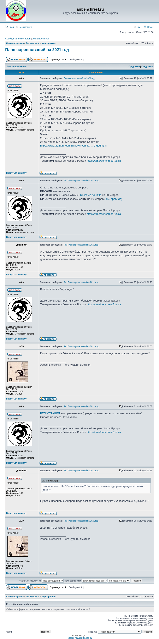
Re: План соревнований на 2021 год (81, 181)
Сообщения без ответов (17, 38)
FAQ (137, 27)
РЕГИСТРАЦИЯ (50, 413)
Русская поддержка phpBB (79, 638)
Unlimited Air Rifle (90, 195)
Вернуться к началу (16, 173)
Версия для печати (16, 66)
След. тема (147, 66)
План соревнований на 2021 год (37, 49)
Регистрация (24, 27)
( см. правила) (113, 198)
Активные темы (40, 38)
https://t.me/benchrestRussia (104, 160)
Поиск (148, 27)
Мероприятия (48, 43)
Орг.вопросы (32, 43)
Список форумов (15, 43)
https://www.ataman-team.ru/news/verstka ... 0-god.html (73, 145)
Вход (10, 27)
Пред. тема (134, 66)
